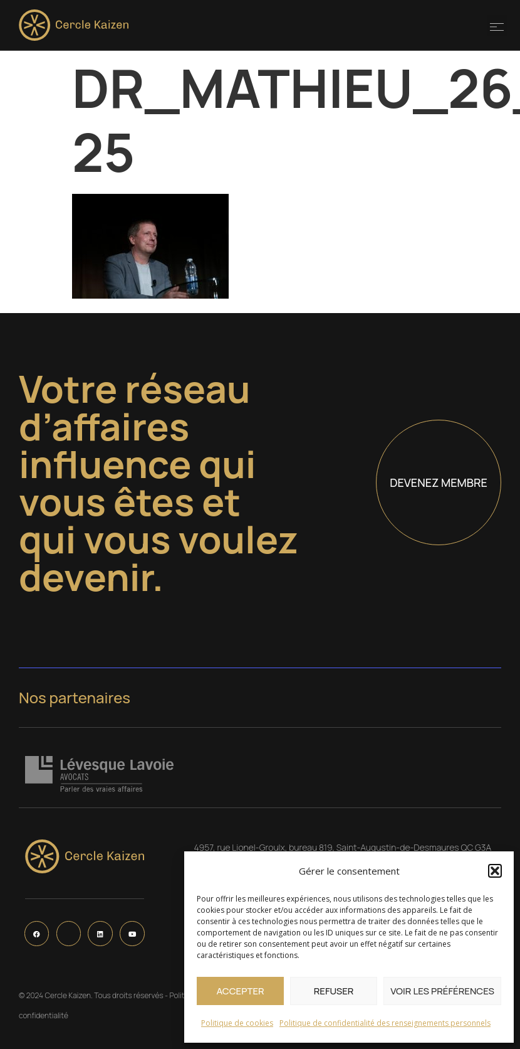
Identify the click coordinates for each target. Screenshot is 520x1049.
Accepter (240, 991)
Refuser (334, 991)
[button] (495, 871)
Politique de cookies (237, 1023)
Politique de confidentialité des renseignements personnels (385, 1023)
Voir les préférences (442, 991)
